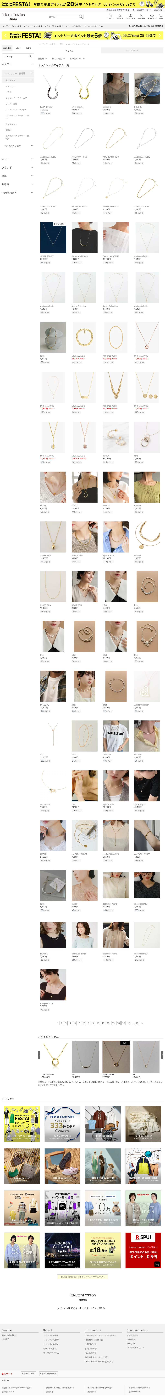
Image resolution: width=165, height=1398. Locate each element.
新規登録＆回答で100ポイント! (120, 10)
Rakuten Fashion (9, 1326)
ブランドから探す (51, 1327)
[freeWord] (18, 56)
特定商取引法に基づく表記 (96, 1348)
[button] (55, 1051)
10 (98, 1014)
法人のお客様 (91, 1344)
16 (128, 1014)
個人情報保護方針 (18, 1390)
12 (108, 1014)
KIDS (28, 48)
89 (137, 1014)
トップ (41, 44)
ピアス (8, 92)
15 (123, 1014)
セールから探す (50, 1340)
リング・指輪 (11, 104)
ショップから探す (51, 1331)
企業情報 (5, 1390)
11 (103, 1014)
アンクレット (11, 124)
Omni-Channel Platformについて (99, 1353)
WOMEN (7, 48)
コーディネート (132, 50)
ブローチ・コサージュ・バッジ (17, 117)
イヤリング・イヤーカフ (16, 98)
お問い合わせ (91, 1340)
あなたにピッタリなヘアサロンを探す (17, 1379)
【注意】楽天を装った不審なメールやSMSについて (82, 1268)
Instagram (131, 1335)
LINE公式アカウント (135, 1339)
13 (113, 1014)
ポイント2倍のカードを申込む (100, 1379)
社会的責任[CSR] (34, 1390)
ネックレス (10, 80)
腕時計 (8, 130)
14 (118, 1014)
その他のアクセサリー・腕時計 (17, 137)
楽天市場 (158, 10)
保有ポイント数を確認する (139, 1379)
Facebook (131, 1331)
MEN (18, 48)
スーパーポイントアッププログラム (100, 1327)
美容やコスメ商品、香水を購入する (60, 1379)
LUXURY (5, 1330)
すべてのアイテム (51, 1344)
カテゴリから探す (51, 1335)
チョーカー (10, 86)
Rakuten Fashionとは (94, 1331)
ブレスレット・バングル (16, 109)
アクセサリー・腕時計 (14, 73)
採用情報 (46, 1390)
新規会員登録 (132, 1327)
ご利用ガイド (91, 1335)
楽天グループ (143, 10)
